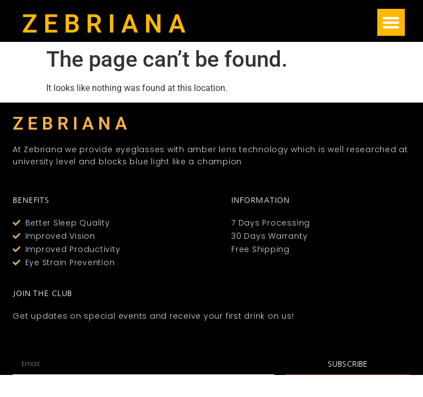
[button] (391, 22)
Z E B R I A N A (104, 24)
